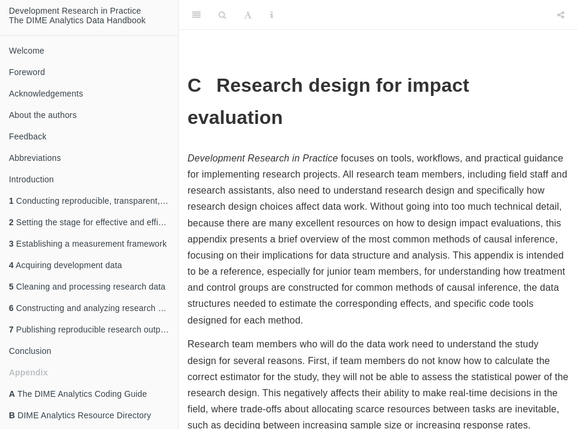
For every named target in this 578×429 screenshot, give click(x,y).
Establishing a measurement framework (88, 243)
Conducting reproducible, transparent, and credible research (93, 201)
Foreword (27, 72)
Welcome (27, 50)
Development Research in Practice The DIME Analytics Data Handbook (77, 15)
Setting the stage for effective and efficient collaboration (93, 222)
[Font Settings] (248, 15)
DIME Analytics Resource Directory (80, 415)
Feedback (27, 136)
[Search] (222, 15)
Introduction (31, 179)
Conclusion (30, 351)
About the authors (43, 115)
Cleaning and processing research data (87, 286)
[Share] (560, 15)
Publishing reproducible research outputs (90, 329)
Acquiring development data (65, 265)
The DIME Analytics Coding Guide (78, 394)
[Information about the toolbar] (271, 15)
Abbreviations (35, 158)
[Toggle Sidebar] (196, 15)
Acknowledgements (46, 93)
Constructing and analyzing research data (91, 308)
